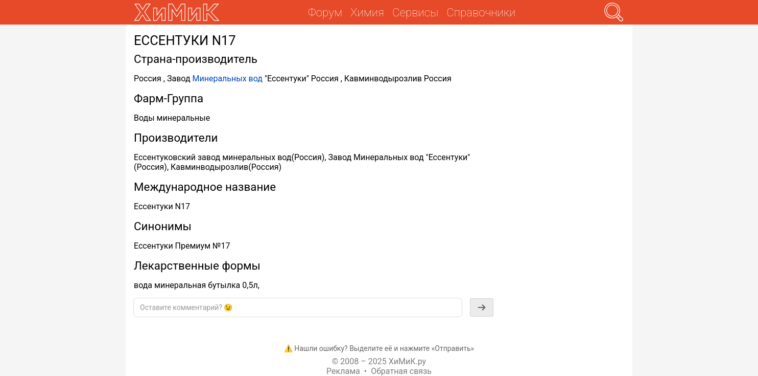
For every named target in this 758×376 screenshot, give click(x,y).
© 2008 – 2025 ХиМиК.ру (379, 361)
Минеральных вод (228, 78)
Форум (325, 12)
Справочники (480, 12)
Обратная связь (401, 371)
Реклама (343, 371)
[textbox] (298, 307)
